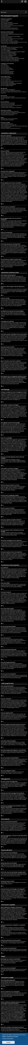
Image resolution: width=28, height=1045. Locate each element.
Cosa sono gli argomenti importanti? (7, 71)
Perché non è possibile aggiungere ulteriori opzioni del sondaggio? (13, 51)
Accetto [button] (8, 1042)
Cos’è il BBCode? (4, 64)
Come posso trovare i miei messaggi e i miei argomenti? (11, 107)
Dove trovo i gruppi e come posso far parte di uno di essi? (11, 81)
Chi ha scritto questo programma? (7, 123)
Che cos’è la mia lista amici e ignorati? (8, 96)
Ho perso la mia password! (5, 26)
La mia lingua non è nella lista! (6, 37)
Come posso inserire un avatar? (6, 39)
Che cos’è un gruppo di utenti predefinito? (8, 84)
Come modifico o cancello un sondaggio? (8, 52)
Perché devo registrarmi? (5, 20)
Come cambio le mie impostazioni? (7, 33)
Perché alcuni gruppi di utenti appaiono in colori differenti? (11, 83)
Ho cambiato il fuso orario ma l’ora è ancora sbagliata (10, 36)
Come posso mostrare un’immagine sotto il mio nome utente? (12, 38)
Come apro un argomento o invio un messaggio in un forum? (12, 47)
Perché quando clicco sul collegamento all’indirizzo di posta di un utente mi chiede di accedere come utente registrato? (14, 43)
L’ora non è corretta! (4, 35)
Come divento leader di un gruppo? (7, 82)
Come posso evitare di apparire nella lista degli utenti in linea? (12, 34)
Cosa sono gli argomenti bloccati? (7, 72)
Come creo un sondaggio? (5, 50)
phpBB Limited (9, 982)
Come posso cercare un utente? (6, 106)
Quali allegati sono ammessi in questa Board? (9, 118)
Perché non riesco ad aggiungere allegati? (8, 55)
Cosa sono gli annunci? (5, 70)
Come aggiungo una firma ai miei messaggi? (9, 49)
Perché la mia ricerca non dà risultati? (7, 104)
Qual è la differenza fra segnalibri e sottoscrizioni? (10, 111)
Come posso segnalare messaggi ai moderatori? (9, 57)
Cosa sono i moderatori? (5, 78)
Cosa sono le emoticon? (5, 66)
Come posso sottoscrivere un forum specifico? (9, 113)
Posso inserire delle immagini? (6, 68)
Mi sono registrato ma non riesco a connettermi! (9, 23)
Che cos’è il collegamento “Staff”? (7, 85)
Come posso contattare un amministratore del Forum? (10, 128)
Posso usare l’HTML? (5, 65)
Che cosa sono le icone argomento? (7, 73)
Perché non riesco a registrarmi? (7, 22)
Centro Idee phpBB (4, 995)
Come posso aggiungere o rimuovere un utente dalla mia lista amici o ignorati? (13, 98)
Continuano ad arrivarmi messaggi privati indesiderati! (10, 90)
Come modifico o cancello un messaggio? (8, 48)
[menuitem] (25, 1)
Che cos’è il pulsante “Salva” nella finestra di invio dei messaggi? (12, 58)
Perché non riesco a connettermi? (7, 24)
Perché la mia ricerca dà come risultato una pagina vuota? (11, 105)
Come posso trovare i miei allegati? (7, 119)
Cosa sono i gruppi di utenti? (6, 79)
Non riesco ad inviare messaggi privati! (8, 89)
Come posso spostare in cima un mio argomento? (10, 60)
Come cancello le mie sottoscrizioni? (7, 114)
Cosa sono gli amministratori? (6, 77)
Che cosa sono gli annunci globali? (7, 69)
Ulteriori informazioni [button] (7, 1038)
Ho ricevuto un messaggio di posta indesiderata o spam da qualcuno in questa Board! (14, 92)
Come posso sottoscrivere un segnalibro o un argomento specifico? (13, 112)
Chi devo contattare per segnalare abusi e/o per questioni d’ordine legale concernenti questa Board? (14, 127)
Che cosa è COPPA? (4, 21)
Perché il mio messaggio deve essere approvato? (10, 59)
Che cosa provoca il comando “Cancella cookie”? (10, 29)
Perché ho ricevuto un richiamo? (7, 56)
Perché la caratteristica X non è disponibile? (9, 124)
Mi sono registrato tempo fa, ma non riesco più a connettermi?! (12, 25)
